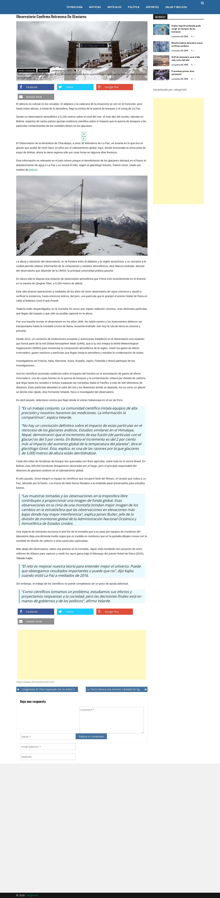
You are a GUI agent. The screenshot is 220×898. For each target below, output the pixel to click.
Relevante (44, 70)
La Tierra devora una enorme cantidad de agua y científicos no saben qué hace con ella (117, 689)
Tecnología (74, 7)
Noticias (95, 7)
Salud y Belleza (176, 7)
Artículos (114, 7)
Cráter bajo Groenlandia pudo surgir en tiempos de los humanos (186, 28)
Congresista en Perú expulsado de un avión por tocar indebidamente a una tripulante (50, 689)
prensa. (33, 169)
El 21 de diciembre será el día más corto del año (185, 58)
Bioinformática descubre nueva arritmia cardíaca (187, 44)
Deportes (152, 7)
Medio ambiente (26, 70)
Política (133, 7)
